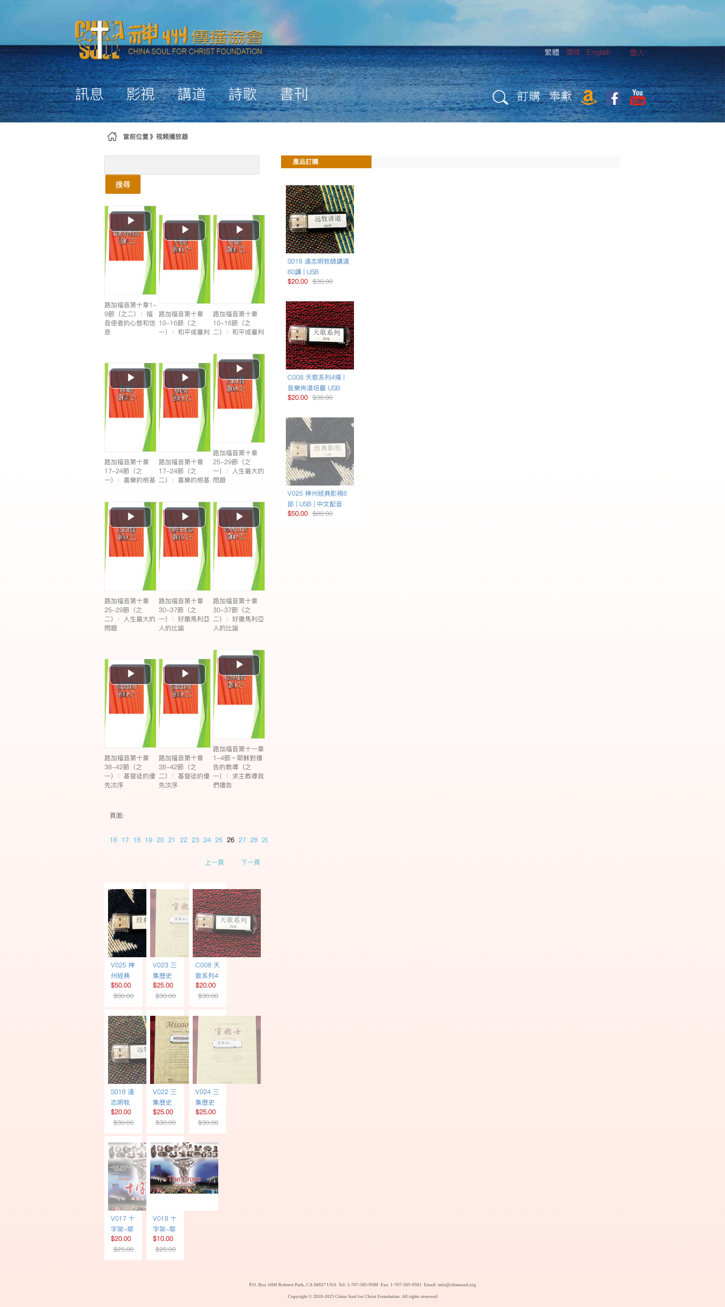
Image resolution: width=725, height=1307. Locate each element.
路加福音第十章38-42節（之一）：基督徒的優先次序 (129, 771)
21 (172, 839)
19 (148, 839)
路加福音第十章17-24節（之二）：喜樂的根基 (184, 470)
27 (242, 839)
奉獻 (560, 95)
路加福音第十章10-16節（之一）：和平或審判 (184, 322)
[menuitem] (637, 53)
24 (207, 839)
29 (265, 839)
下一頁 (250, 862)
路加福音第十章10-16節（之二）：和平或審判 (238, 322)
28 (254, 839)
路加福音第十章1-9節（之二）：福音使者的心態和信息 (130, 318)
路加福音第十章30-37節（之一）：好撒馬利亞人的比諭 (184, 614)
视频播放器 (172, 136)
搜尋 (123, 184)
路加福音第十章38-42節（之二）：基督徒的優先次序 (184, 771)
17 (125, 839)
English (599, 52)
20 (160, 839)
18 (137, 839)
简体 (573, 52)
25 (219, 839)
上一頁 (214, 862)
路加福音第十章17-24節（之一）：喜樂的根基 (129, 470)
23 (195, 839)
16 (113, 839)
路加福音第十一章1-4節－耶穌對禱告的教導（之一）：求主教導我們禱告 (238, 767)
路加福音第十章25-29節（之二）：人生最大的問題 (129, 614)
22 (183, 839)
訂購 (528, 95)
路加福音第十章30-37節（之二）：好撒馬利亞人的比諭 (238, 614)
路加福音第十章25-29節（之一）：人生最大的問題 (238, 466)
